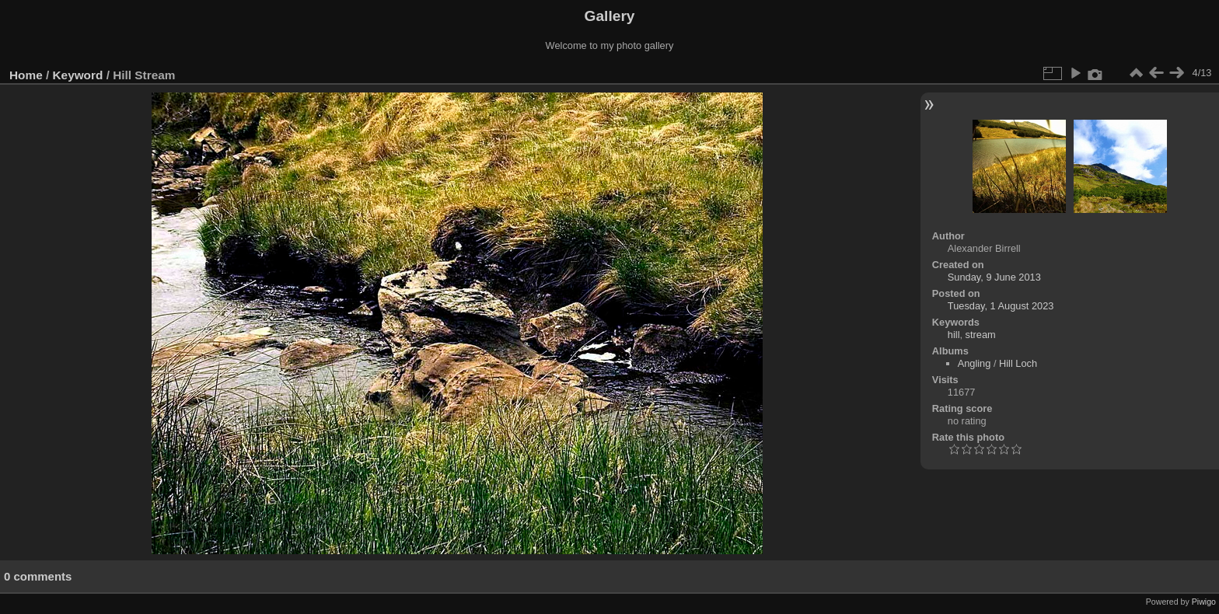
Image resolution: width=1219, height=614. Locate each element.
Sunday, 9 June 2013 (994, 277)
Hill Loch (1018, 363)
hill (954, 334)
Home (26, 75)
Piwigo (1204, 601)
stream (981, 334)
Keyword (78, 75)
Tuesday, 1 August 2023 (1001, 306)
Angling (974, 363)
